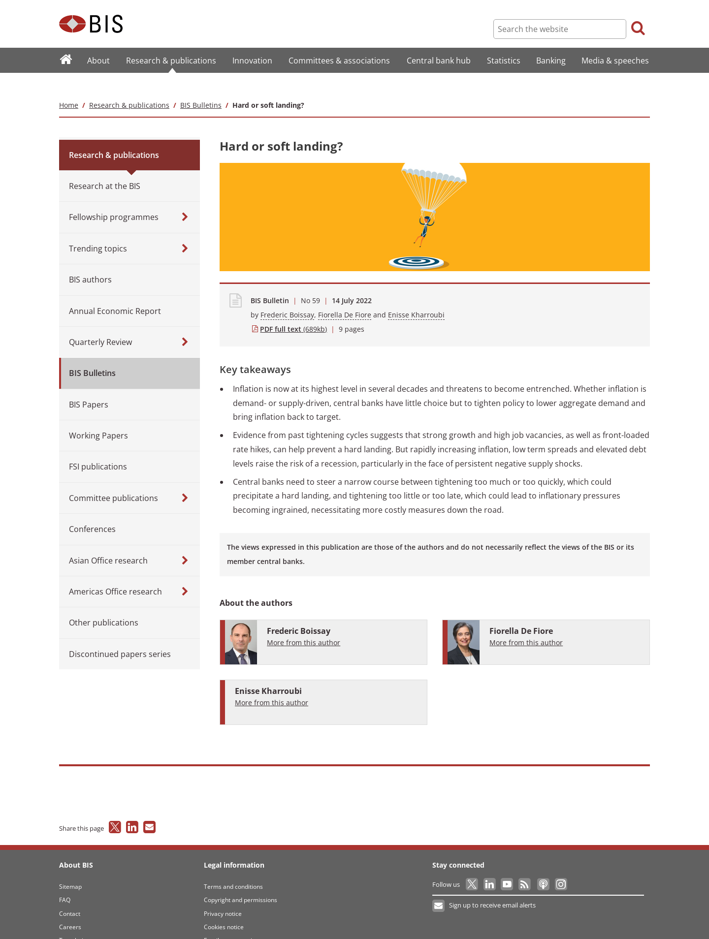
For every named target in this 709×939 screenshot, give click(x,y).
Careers (70, 907)
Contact (69, 894)
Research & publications (129, 85)
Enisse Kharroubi (416, 295)
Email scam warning (231, 921)
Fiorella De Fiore (344, 295)
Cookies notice (224, 907)
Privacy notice (223, 894)
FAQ (64, 880)
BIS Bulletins (201, 85)
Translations (76, 921)
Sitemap (70, 867)
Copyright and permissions (240, 880)
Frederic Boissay (287, 295)
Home (68, 85)
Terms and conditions (233, 867)
